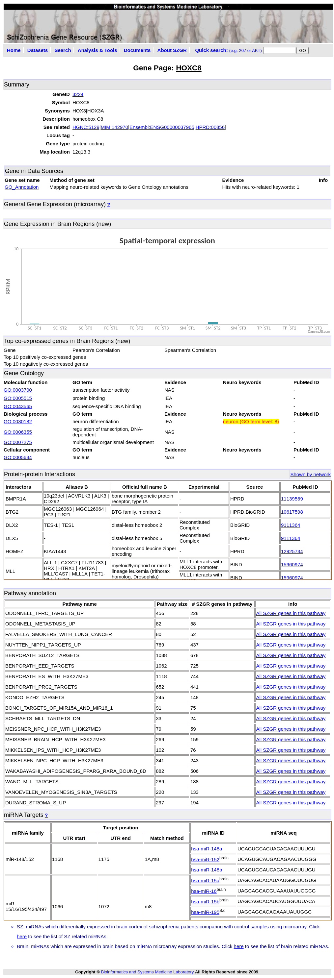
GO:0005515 (18, 398)
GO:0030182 (18, 421)
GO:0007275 (18, 442)
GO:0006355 (18, 432)
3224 (77, 94)
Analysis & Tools (97, 50)
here (22, 936)
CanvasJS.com (319, 331)
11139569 (292, 498)
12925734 (292, 551)
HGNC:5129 (85, 127)
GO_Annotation (22, 187)
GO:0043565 (18, 406)
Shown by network (310, 474)
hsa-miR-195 (205, 912)
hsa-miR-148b (206, 869)
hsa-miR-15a (205, 880)
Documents (137, 50)
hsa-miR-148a (206, 848)
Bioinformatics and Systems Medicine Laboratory (147, 971)
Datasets (37, 50)
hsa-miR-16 (204, 891)
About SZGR (172, 50)
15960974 (292, 564)
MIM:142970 (114, 127)
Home (14, 50)
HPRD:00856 (210, 127)
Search (63, 50)
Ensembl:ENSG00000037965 (161, 127)
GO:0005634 (18, 457)
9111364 (290, 525)
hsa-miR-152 (205, 859)
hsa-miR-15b (205, 901)
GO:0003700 (18, 390)
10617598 (292, 512)
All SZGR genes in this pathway (290, 613)
